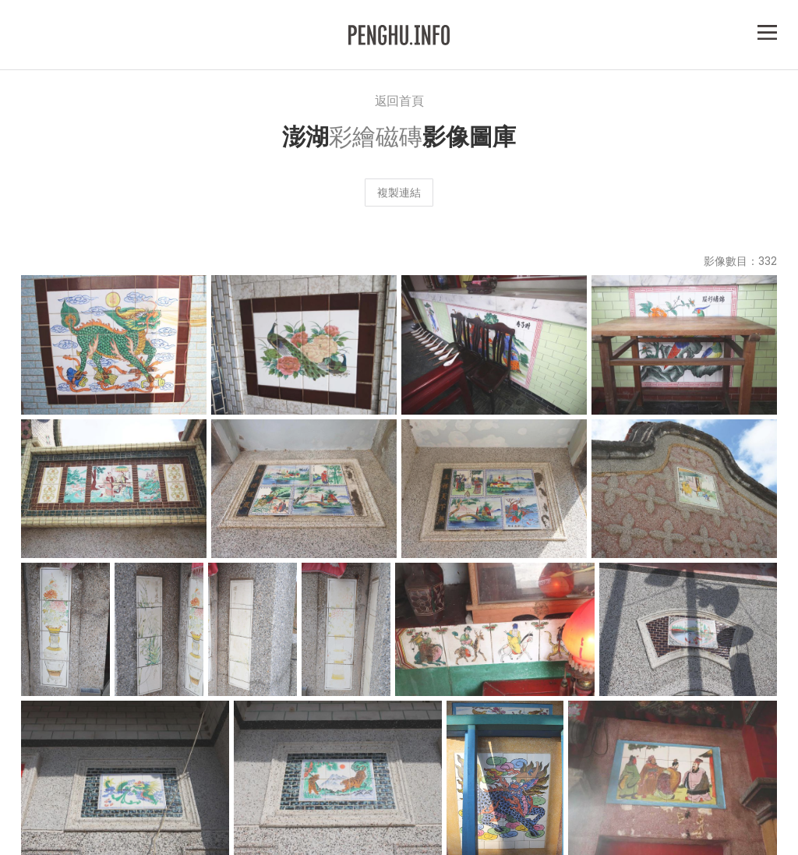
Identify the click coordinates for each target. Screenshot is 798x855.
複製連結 (399, 192)
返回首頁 (399, 100)
